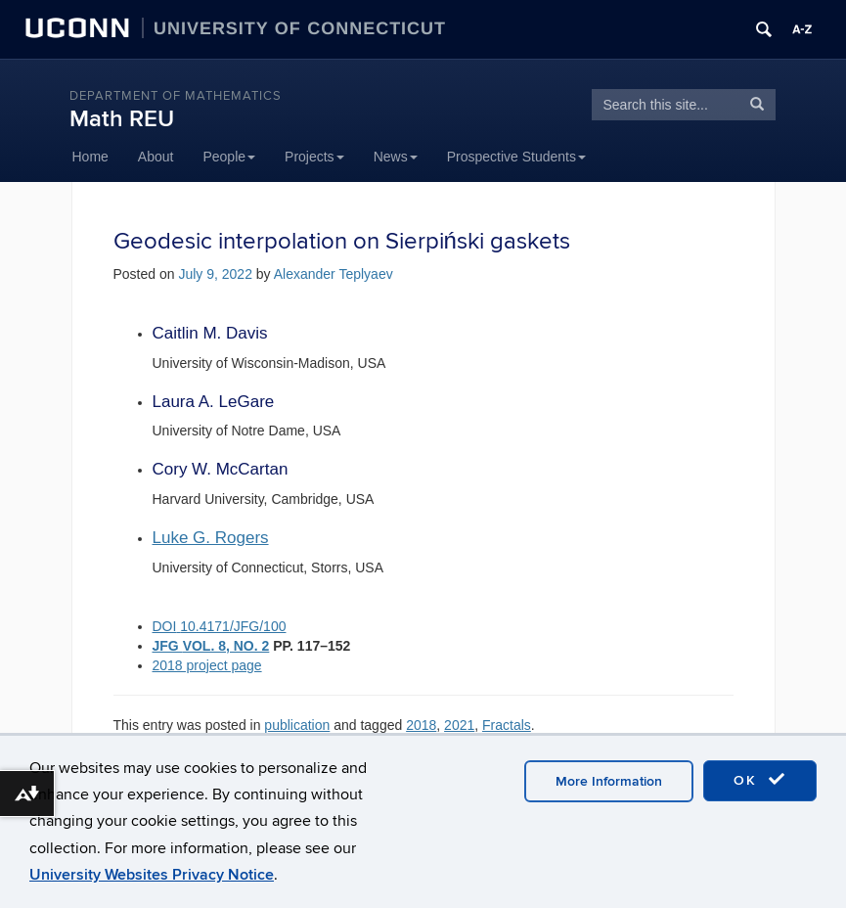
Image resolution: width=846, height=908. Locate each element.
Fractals (506, 725)
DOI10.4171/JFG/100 (220, 626)
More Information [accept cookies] (609, 781)
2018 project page (207, 665)
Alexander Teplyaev (333, 274)
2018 (421, 725)
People (228, 156)
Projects (314, 156)
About (156, 156)
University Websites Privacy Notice (151, 875)
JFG (168, 646)
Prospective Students (516, 156)
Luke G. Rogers (211, 537)
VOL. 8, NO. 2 (226, 646)
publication (297, 725)
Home (90, 156)
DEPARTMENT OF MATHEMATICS (175, 96)
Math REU (121, 119)
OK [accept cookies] (760, 780)
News (396, 156)
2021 (459, 725)
